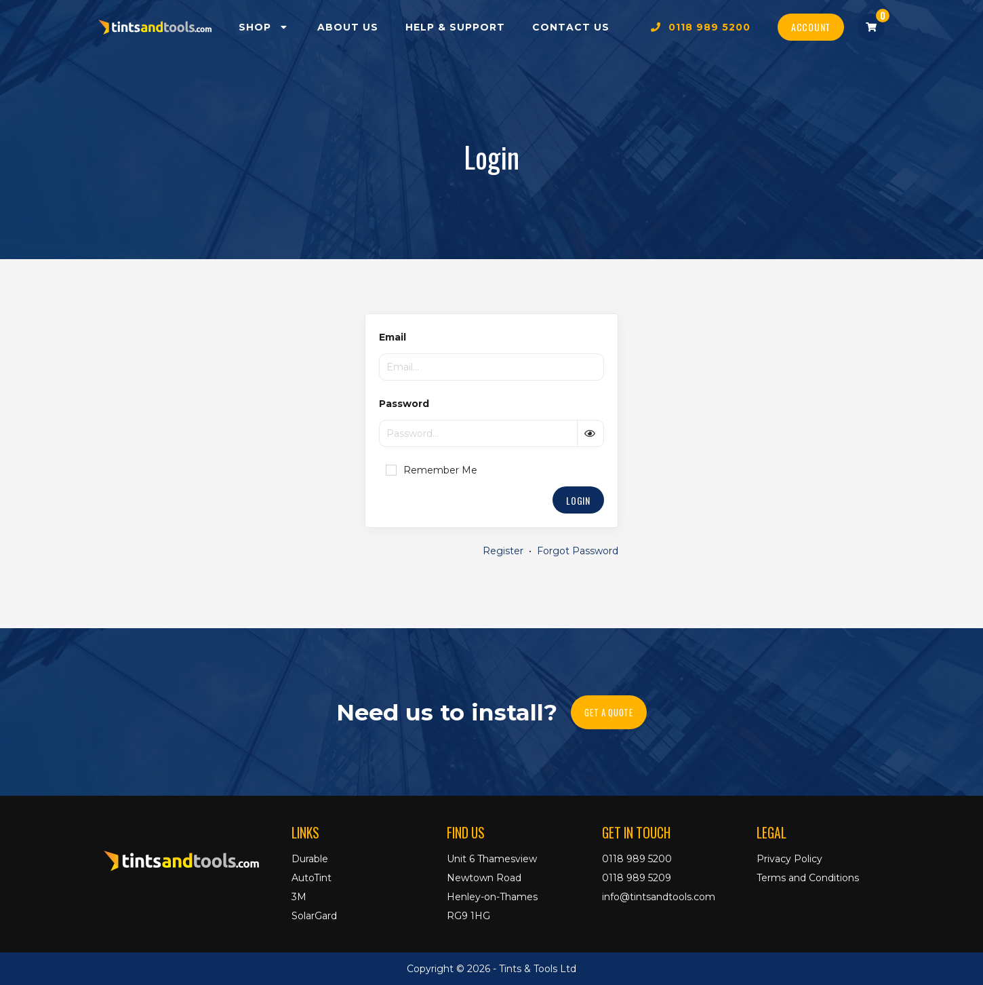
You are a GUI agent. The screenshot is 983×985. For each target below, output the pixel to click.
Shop (264, 27)
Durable (310, 859)
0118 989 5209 (636, 878)
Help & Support (455, 27)
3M (299, 897)
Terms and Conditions (808, 878)
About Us (347, 27)
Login (578, 500)
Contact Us (570, 27)
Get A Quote (608, 712)
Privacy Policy (789, 859)
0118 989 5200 (700, 27)
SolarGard (314, 916)
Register (503, 551)
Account (810, 27)
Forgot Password (577, 551)
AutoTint (312, 878)
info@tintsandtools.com (658, 897)
